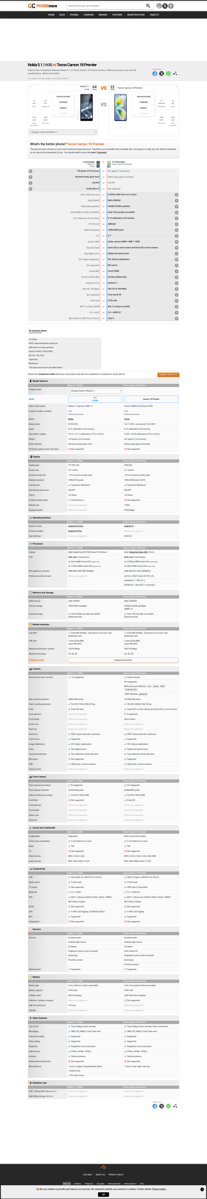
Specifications (63, 97)
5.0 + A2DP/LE (143, 312)
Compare (89, 15)
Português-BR (114, 1184)
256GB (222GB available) (143, 206)
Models (63, 108)
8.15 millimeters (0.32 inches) (143, 218)
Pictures (63, 114)
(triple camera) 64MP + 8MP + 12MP (143, 242)
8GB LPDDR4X (143, 200)
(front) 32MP (143, 271)
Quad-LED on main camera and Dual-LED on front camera (143, 248)
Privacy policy (116, 1175)
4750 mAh (143, 301)
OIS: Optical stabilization (143, 259)
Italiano (100, 1184)
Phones (74, 15)
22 (112, 88)
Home (51, 15)
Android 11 (143, 283)
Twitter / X (165, 6)
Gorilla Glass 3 (64, 189)
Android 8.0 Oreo (75, 526)
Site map (87, 1175)
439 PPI (64, 183)
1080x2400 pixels (143, 230)
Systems (117, 15)
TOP (103, 1168)
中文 (142, 1184)
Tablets (154, 15)
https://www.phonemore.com (43, 6)
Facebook (171, 6)
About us (100, 1175)
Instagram (159, 6)
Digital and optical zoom (143, 253)
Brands (103, 15)
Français (89, 1184)
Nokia (70, 419)
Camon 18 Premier (151, 399)
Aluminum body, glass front (64, 177)
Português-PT (130, 1184)
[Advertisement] (103, 40)
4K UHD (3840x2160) (143, 277)
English (66, 1184)
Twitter (161, 73)
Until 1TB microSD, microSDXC (143, 212)
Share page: (175, 73)
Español (77, 1184)
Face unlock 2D (143, 295)
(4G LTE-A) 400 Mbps (143, 289)
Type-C (143, 318)
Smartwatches (136, 15)
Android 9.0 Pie (75, 531)
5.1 (95, 399)
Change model (35, 389)
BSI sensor (143, 265)
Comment (101, 152)
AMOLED (143, 224)
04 (94, 88)
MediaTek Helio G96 (138, 552)
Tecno (127, 419)
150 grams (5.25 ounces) (64, 171)
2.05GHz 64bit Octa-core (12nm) (143, 195)
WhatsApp (168, 73)
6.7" (143, 236)
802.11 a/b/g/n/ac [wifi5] (143, 307)
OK (103, 1194)
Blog (62, 15)
